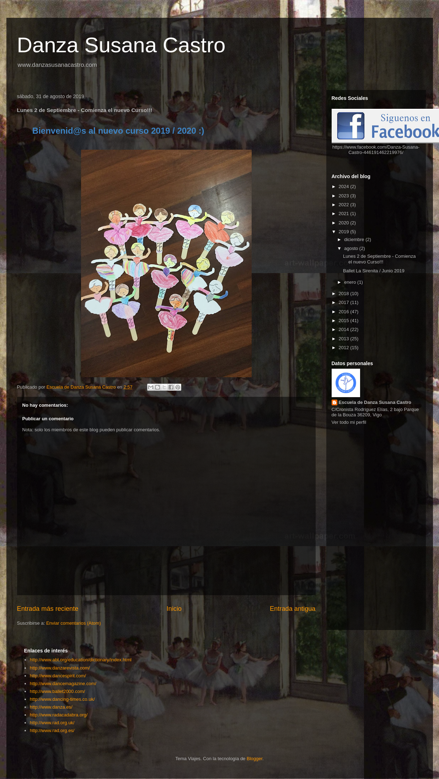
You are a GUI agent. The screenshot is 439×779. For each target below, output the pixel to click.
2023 (344, 195)
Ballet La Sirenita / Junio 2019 (374, 270)
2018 (344, 293)
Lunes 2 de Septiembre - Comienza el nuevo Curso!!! (379, 259)
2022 (344, 204)
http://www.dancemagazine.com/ (63, 683)
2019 (344, 231)
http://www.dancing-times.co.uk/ (62, 699)
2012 (344, 347)
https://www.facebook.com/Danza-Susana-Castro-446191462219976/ (375, 149)
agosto (351, 248)
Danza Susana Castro (121, 45)
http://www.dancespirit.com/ (58, 675)
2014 (344, 329)
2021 (344, 213)
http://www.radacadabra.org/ (59, 714)
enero (350, 282)
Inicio (173, 608)
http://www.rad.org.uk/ (52, 722)
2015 (344, 320)
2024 (344, 186)
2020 (344, 222)
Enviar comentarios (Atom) (73, 623)
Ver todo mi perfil (349, 422)
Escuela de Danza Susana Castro (375, 402)
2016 (344, 311)
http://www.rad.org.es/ (52, 730)
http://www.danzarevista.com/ (60, 668)
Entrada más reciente (48, 608)
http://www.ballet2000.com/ (57, 691)
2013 (344, 338)
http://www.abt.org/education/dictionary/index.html (81, 659)
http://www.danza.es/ (51, 707)
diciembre (354, 239)
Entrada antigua (292, 608)
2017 (344, 302)
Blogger (254, 758)
